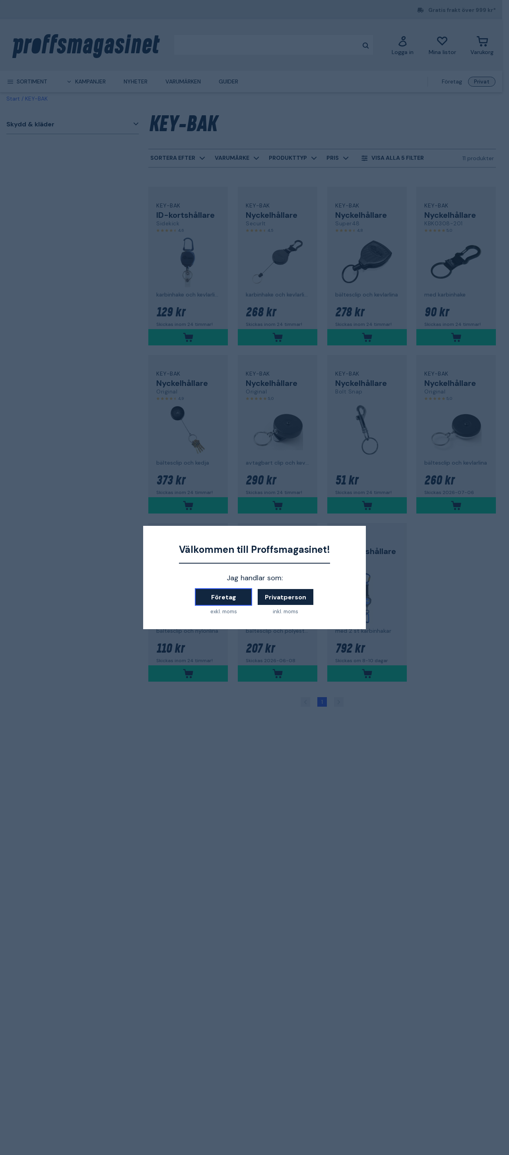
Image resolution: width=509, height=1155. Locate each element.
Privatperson (285, 597)
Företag (223, 597)
